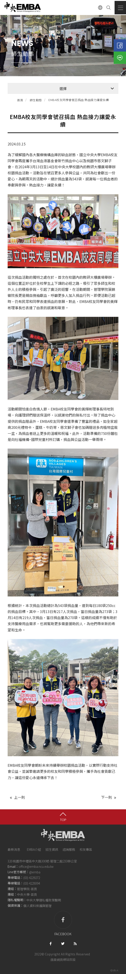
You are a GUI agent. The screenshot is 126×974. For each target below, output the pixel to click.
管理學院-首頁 (27, 889)
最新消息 (14, 849)
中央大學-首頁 (27, 894)
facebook (63, 923)
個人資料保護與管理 (37, 906)
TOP (63, 819)
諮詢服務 (69, 849)
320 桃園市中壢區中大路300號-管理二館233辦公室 (42, 861)
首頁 (20, 100)
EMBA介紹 (34, 849)
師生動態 (36, 100)
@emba (34, 872)
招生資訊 (52, 849)
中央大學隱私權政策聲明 (43, 900)
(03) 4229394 (31, 883)
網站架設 (69, 959)
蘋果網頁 (56, 959)
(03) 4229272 (31, 877)
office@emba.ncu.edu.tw (36, 866)
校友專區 (86, 849)
